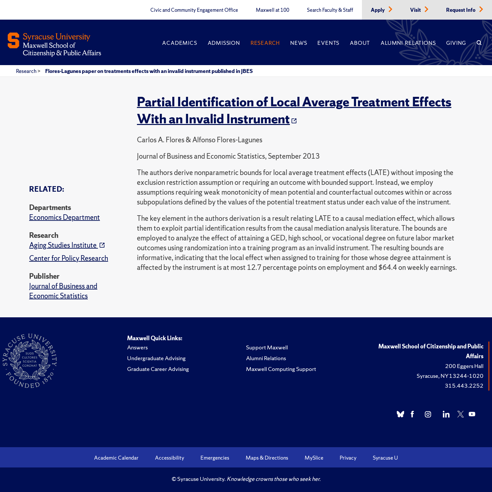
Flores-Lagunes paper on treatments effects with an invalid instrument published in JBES (149, 71)
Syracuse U (385, 457)
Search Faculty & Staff (330, 10)
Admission (224, 42)
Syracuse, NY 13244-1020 (450, 375)
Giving (456, 42)
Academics (179, 42)
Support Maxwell (267, 347)
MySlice (314, 457)
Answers (137, 347)
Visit (416, 10)
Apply (378, 10)
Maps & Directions (267, 457)
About (360, 42)
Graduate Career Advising (158, 369)
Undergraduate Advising (156, 358)
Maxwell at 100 (272, 10)
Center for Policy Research (68, 258)
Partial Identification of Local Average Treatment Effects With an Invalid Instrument (294, 110)
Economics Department (64, 217)
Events (328, 42)
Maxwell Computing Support (281, 369)
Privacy (348, 457)
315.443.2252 (464, 385)
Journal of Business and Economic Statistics (63, 291)
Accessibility (169, 457)
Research (265, 42)
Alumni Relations (408, 42)
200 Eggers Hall (464, 366)
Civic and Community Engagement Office (194, 10)
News (298, 42)
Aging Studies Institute (63, 245)
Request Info (461, 10)
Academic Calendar (116, 457)
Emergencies (214, 457)
